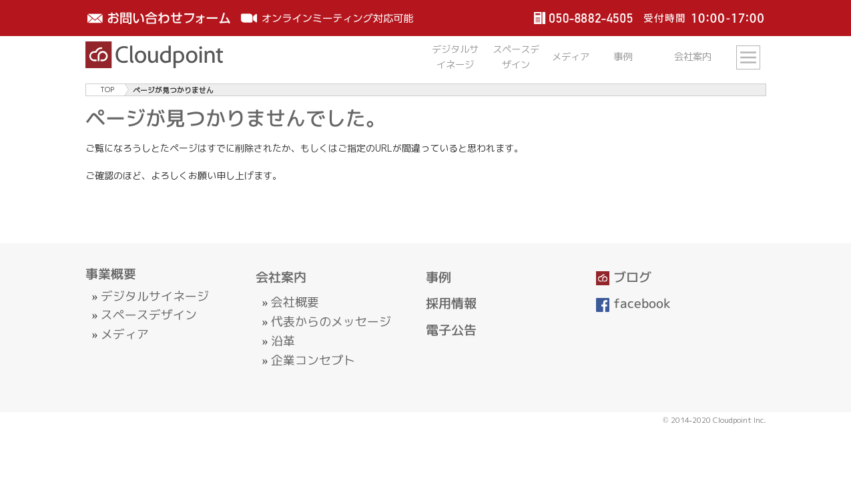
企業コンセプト (313, 360)
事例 (438, 277)
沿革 (283, 341)
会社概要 (295, 302)
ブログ (624, 277)
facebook (633, 303)
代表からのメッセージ (331, 321)
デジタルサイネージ (155, 296)
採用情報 (451, 303)
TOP (107, 90)
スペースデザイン (149, 315)
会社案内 (281, 277)
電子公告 (451, 330)
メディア (125, 334)
